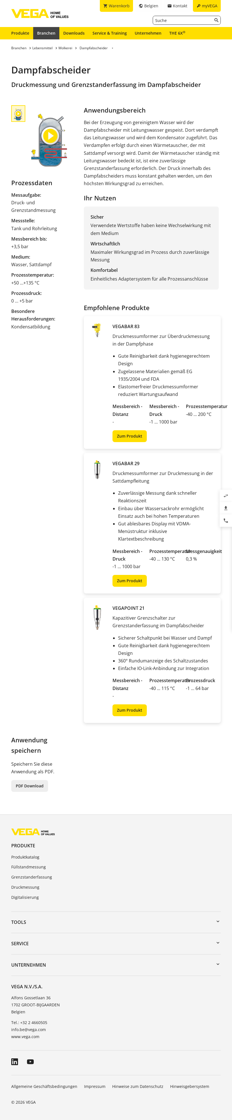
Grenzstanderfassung (31, 877)
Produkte (20, 33)
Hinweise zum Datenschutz (137, 1086)
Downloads (74, 33)
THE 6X (177, 33)
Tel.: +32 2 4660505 (29, 1022)
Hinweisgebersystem (189, 1086)
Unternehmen (148, 33)
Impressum (94, 1086)
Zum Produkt (129, 436)
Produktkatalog (25, 857)
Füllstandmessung (28, 867)
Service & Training (110, 33)
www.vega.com (25, 1036)
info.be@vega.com (28, 1029)
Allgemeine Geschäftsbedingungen (44, 1086)
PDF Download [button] (30, 786)
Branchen (46, 33)
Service (20, 943)
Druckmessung (25, 887)
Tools (18, 922)
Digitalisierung (25, 897)
